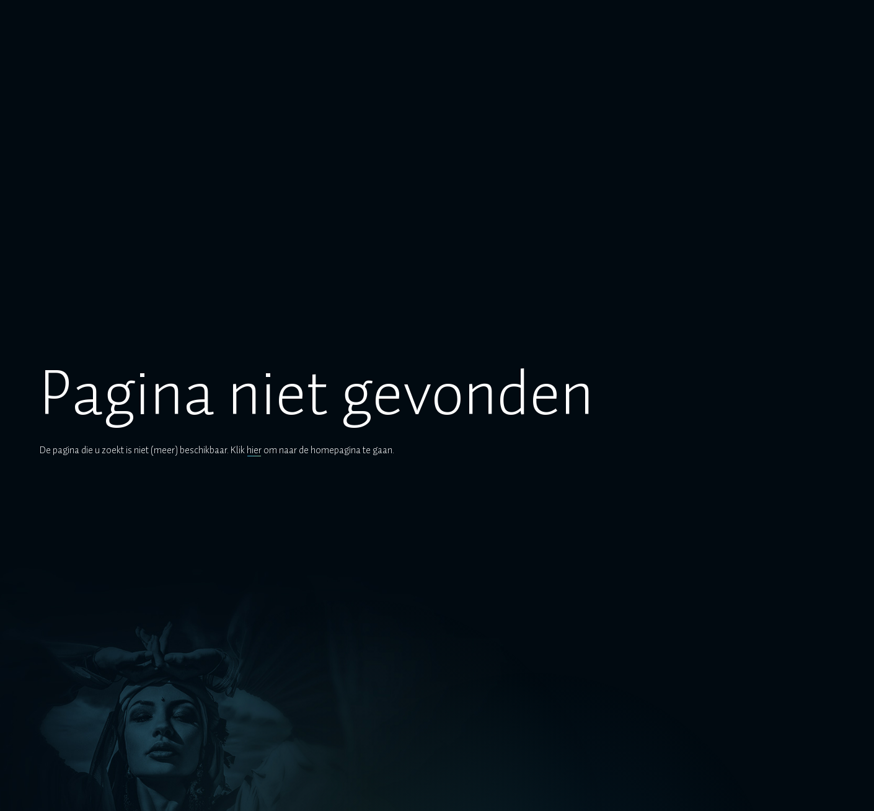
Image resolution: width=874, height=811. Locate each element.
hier (254, 450)
